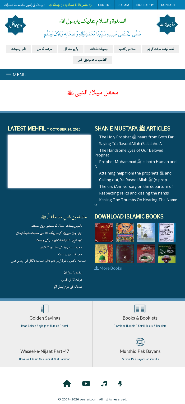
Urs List (104, 5)
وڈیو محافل (71, 49)
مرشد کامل (44, 49)
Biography (145, 5)
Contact (168, 5)
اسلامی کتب (127, 49)
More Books (108, 268)
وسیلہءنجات (98, 49)
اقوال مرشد (18, 49)
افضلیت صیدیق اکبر (92, 60)
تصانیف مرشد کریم (161, 49)
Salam (124, 5)
